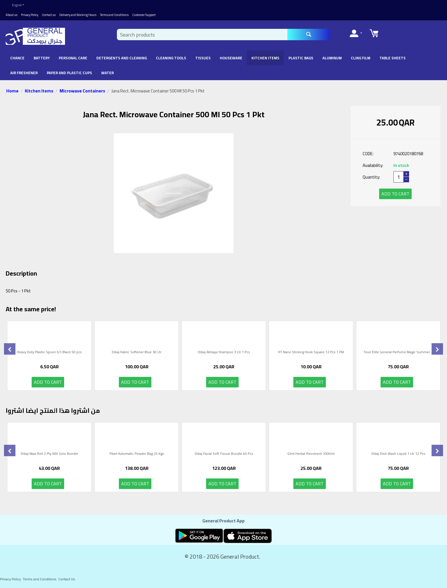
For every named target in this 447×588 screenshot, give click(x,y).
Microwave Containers (82, 90)
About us (11, 15)
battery (42, 57)
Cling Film (360, 57)
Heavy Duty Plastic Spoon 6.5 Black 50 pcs (49, 352)
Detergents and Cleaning (121, 57)
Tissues (203, 57)
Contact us (49, 15)
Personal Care (73, 57)
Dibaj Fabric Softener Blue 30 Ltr (136, 352)
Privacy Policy (29, 15)
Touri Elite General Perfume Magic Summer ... (398, 352)
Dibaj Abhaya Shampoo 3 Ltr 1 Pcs (224, 352)
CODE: (368, 153)
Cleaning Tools (171, 57)
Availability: (373, 165)
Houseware (231, 57)
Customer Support (144, 15)
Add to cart (395, 193)
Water (107, 72)
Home (12, 90)
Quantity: (371, 177)
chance (17, 57)
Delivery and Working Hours (77, 15)
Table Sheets (392, 57)
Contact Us (66, 579)
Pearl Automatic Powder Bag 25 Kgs (136, 454)
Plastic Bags (300, 57)
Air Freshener (24, 72)
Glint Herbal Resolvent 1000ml (311, 454)
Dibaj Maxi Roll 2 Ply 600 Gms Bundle (49, 454)
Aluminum (332, 57)
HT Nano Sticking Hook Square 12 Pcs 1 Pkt (311, 352)
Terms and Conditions (114, 15)
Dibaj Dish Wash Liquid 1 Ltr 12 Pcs (398, 454)
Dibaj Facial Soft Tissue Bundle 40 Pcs (224, 454)
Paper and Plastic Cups (69, 72)
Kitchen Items (265, 57)
